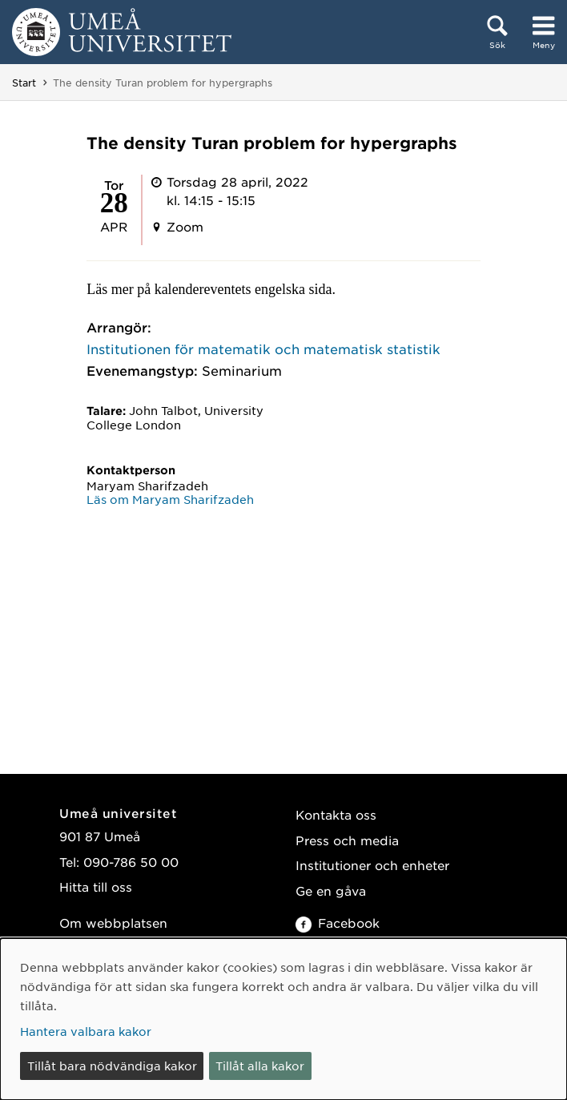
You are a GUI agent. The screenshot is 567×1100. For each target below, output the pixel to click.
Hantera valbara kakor (85, 1031)
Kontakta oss (336, 814)
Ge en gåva (331, 890)
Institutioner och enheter (372, 864)
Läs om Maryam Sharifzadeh (170, 499)
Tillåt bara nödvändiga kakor (112, 1065)
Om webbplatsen (113, 922)
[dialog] (283, 1019)
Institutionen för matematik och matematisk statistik (263, 348)
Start (24, 82)
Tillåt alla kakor (259, 1065)
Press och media (347, 840)
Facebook (338, 922)
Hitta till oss (95, 886)
